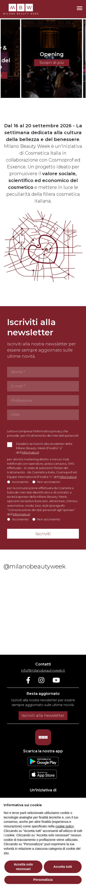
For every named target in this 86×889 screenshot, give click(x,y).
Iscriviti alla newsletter (43, 715)
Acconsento (20, 483)
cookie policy (64, 826)
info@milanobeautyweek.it (43, 670)
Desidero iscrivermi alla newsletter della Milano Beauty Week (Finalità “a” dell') (44, 449)
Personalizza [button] (43, 879)
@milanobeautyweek (34, 567)
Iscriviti (43, 535)
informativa (30, 453)
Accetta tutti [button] (62, 866)
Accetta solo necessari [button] (23, 867)
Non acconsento (48, 483)
